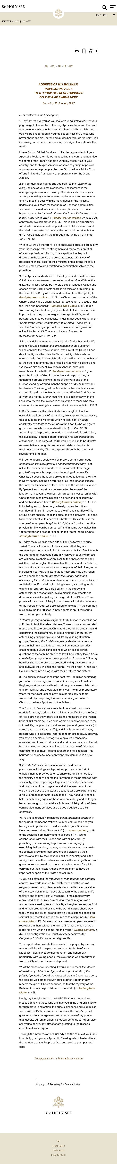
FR (59, 66)
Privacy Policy (58, 1155)
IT (65, 66)
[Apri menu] (112, 7)
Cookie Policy (58, 1150)
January (25, 21)
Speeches (7, 21)
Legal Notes (58, 1146)
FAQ (58, 1141)
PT (71, 66)
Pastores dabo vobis (64, 305)
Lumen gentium (77, 830)
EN (46, 66)
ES (53, 66)
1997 (16, 21)
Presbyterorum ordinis (67, 217)
